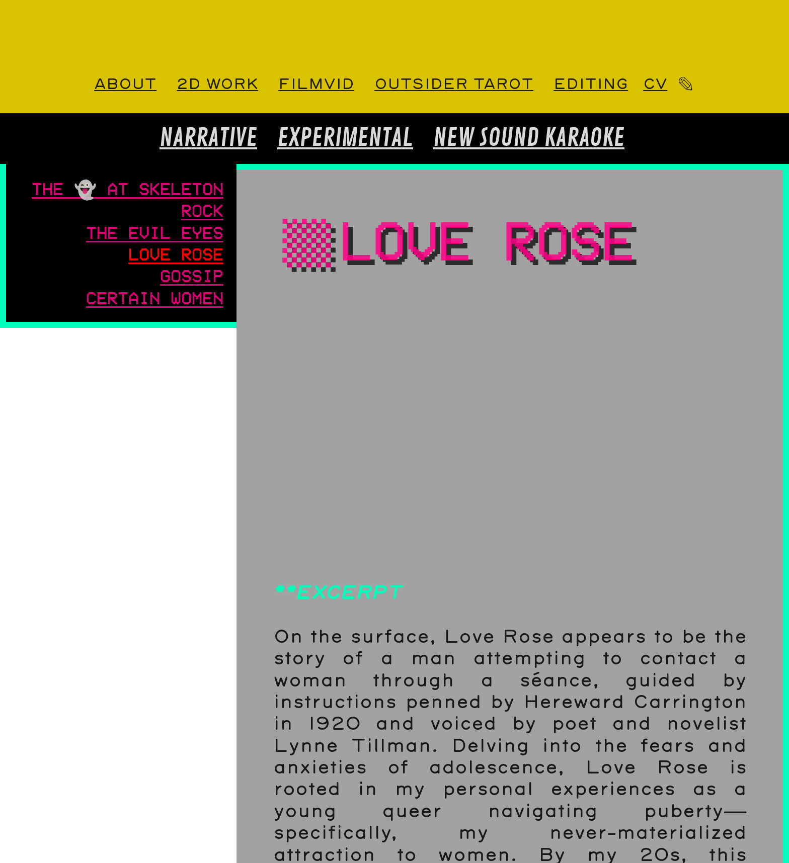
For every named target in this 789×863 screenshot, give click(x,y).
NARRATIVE (208, 138)
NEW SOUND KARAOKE (528, 138)
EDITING (591, 84)
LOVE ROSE (175, 253)
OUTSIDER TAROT (453, 84)
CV (655, 84)
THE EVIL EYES (154, 232)
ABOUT (125, 84)
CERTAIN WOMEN (154, 297)
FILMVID (316, 84)
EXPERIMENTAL (345, 138)
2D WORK (217, 84)
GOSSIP (191, 275)
